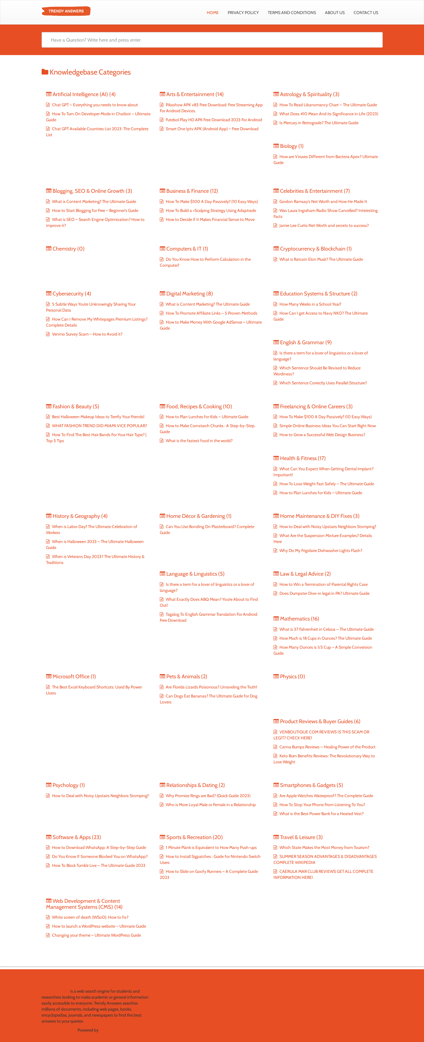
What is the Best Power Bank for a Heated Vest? (321, 813)
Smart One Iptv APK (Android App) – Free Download (212, 128)
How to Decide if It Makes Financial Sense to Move (210, 219)
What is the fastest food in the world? (198, 440)
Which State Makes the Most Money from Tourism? (324, 847)
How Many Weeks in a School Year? (310, 304)
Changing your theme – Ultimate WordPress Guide (96, 935)
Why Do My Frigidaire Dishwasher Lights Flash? (320, 550)
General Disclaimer (291, 1009)
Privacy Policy (243, 12)
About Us (335, 12)
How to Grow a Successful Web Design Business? (322, 434)
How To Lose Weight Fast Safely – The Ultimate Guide (326, 483)
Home (213, 12)
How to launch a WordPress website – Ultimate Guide (98, 926)
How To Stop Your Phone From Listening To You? (322, 804)
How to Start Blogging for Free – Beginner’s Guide (94, 210)
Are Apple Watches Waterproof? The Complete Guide (326, 795)
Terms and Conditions (292, 12)
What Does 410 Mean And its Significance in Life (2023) (328, 113)
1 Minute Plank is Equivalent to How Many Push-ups (211, 847)
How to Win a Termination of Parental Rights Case (323, 584)
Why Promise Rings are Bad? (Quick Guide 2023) (207, 795)
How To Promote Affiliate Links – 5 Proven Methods (211, 313)
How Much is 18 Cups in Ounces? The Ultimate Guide (325, 638)
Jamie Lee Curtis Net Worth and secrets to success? (324, 225)
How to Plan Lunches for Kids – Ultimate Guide (206, 416)
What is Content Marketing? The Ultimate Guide (93, 201)
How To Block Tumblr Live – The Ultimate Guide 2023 (98, 865)
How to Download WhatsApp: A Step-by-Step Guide (98, 847)
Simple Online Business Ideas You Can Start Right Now (327, 425)
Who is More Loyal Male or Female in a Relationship (210, 804)
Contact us (366, 12)
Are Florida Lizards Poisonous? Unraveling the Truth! (211, 687)
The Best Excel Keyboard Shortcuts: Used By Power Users (208, 991)
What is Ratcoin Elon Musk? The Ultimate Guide (321, 259)
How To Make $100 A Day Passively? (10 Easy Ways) (211, 201)
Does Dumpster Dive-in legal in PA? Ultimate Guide (324, 593)
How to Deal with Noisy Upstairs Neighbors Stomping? (327, 526)
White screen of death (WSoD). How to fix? (89, 917)
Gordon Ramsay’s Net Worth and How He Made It (323, 201)
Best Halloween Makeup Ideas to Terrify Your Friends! (97, 416)
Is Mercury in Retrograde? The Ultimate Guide (318, 122)
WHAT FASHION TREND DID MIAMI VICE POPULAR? (99, 425)
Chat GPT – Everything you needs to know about (94, 104)
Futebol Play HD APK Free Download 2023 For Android (213, 119)
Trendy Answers (55, 991)
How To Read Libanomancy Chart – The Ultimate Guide (328, 104)
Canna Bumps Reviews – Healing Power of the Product (327, 747)
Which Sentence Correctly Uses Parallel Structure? (323, 383)
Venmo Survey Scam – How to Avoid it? (86, 334)
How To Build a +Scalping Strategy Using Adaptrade (210, 210)
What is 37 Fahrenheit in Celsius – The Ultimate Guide (326, 629)
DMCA (281, 1015)
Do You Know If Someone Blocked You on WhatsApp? (99, 856)
